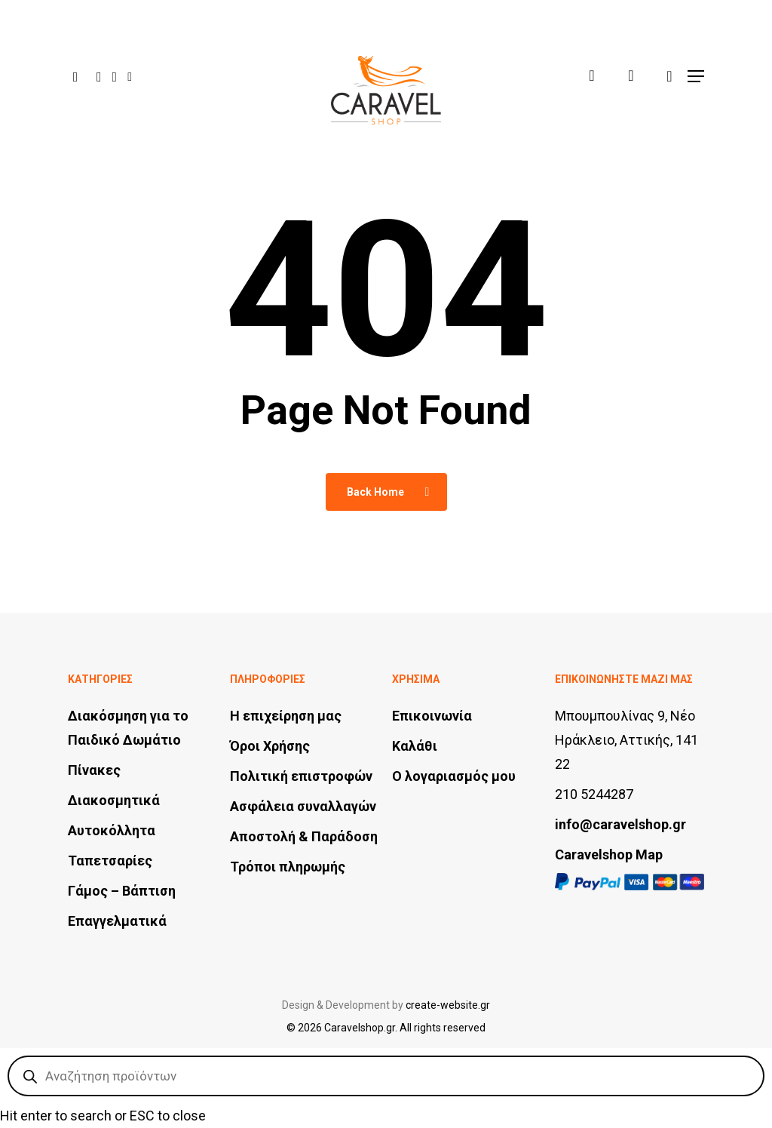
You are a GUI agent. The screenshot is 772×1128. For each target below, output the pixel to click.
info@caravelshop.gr (620, 824)
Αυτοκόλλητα (111, 830)
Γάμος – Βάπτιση (122, 891)
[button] (696, 65)
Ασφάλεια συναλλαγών (303, 806)
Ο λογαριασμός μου (454, 776)
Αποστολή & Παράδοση (304, 836)
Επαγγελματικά (117, 921)
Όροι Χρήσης (270, 746)
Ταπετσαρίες (110, 860)
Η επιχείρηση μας (286, 716)
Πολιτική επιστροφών (301, 776)
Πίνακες (94, 770)
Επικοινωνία (432, 716)
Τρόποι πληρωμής (287, 866)
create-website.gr (448, 1005)
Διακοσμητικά (114, 800)
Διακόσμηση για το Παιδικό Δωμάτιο (128, 728)
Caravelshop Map (609, 854)
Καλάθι (414, 746)
